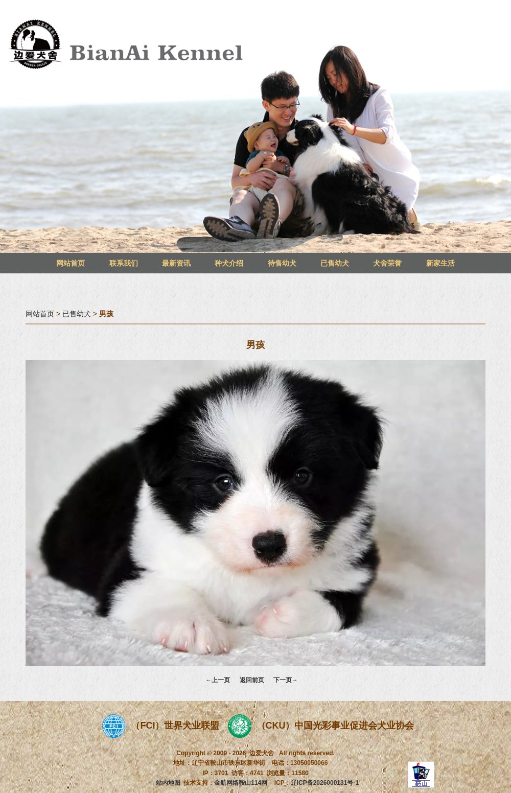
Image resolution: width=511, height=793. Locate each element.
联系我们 (123, 263)
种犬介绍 (229, 263)
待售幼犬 (282, 263)
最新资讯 (176, 263)
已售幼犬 (334, 263)
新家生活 (440, 263)
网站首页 (70, 263)
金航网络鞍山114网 (240, 782)
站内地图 (168, 782)
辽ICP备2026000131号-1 (325, 782)
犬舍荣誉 (387, 263)
